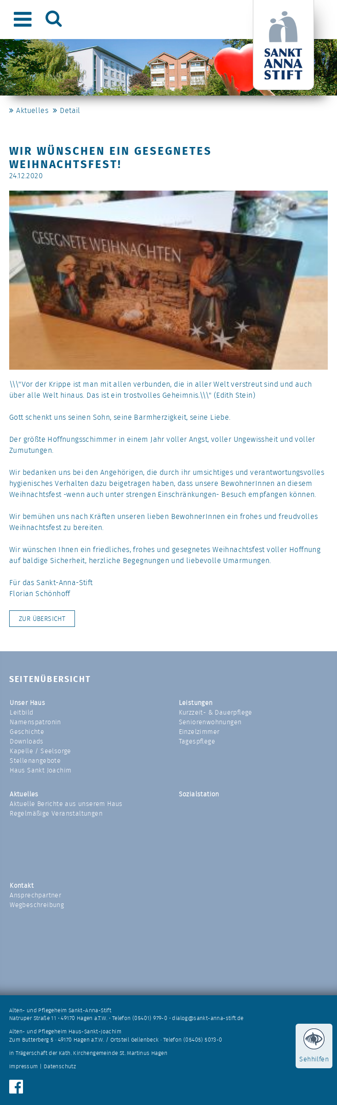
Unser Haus (27, 702)
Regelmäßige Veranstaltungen (56, 813)
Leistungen (196, 702)
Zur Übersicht (42, 618)
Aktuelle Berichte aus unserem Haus (66, 803)
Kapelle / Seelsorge (40, 750)
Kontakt (22, 885)
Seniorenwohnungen (210, 722)
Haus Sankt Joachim (40, 770)
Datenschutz (60, 1066)
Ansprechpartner (35, 895)
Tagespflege (197, 741)
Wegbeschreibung (37, 904)
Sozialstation (199, 794)
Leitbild (21, 712)
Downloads (27, 741)
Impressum (23, 1066)
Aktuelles (32, 110)
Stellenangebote (35, 760)
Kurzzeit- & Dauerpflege (215, 712)
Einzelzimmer (199, 731)
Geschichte (27, 731)
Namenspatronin (35, 722)
